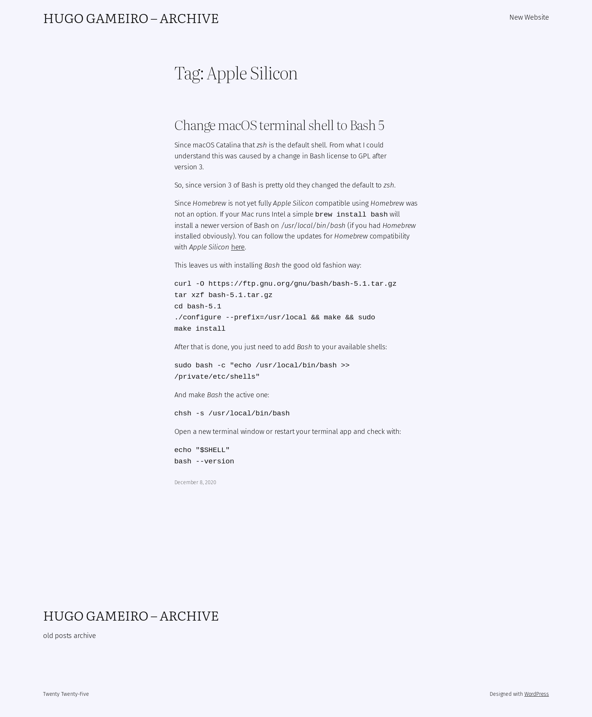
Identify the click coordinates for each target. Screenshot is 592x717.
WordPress (536, 694)
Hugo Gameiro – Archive (131, 17)
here (238, 247)
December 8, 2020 (195, 482)
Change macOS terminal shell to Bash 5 (279, 124)
